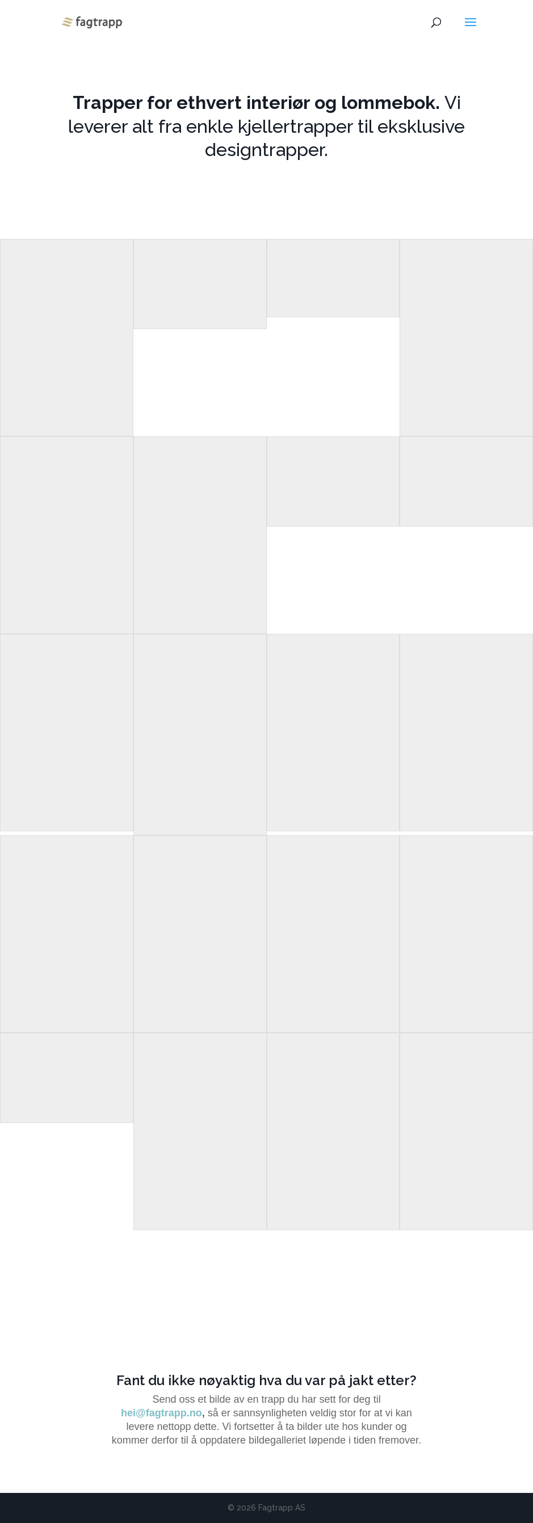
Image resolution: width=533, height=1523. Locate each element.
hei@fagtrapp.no (161, 1413)
